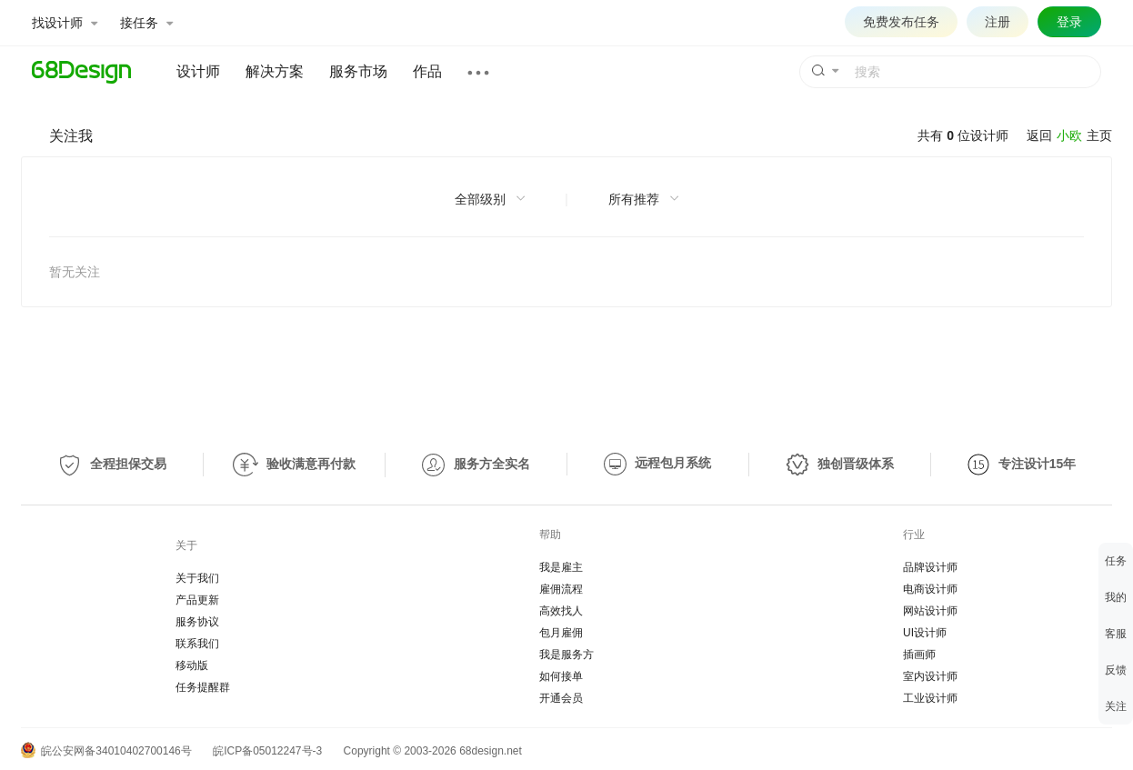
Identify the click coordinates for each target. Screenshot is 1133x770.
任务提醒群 (202, 687)
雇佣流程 (561, 589)
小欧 (1069, 135)
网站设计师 (930, 611)
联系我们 (197, 643)
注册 (997, 22)
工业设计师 (930, 698)
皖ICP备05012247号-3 (267, 751)
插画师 (919, 654)
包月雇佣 (561, 632)
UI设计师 (925, 632)
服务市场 (358, 71)
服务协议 (197, 621)
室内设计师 (930, 676)
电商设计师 (930, 589)
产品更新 (197, 600)
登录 (1069, 22)
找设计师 (64, 22)
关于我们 (197, 578)
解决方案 (275, 71)
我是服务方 (566, 654)
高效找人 (561, 611)
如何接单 (561, 676)
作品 (427, 71)
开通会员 (561, 698)
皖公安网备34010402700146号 (106, 751)
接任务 (146, 22)
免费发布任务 (901, 22)
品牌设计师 (930, 567)
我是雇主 (561, 567)
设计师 (198, 71)
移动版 (191, 665)
